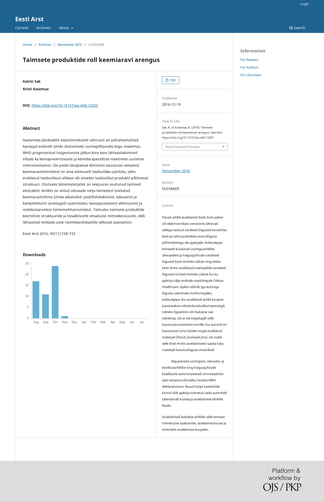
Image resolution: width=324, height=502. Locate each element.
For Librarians (250, 75)
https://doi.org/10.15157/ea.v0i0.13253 (65, 105)
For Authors (249, 67)
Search (297, 27)
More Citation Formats (183, 146)
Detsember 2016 (69, 44)
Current (21, 27)
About (64, 27)
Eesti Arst (29, 19)
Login (304, 4)
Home (27, 44)
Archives (43, 27)
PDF (172, 80)
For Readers (249, 59)
